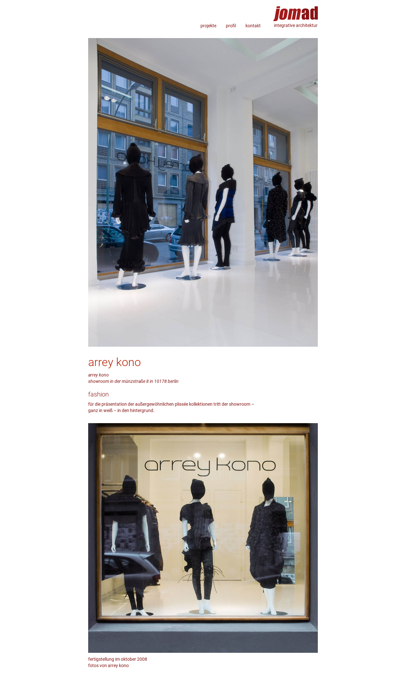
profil (231, 25)
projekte (208, 25)
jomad (295, 11)
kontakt (253, 25)
